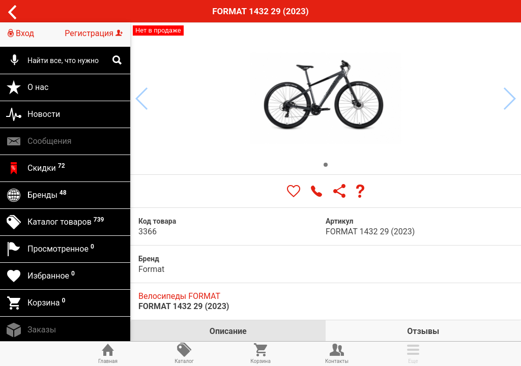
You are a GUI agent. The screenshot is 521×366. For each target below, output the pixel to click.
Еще (413, 353)
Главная (108, 353)
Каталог (184, 353)
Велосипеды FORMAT (179, 296)
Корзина (260, 353)
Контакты (337, 353)
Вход (21, 33)
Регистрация (94, 33)
